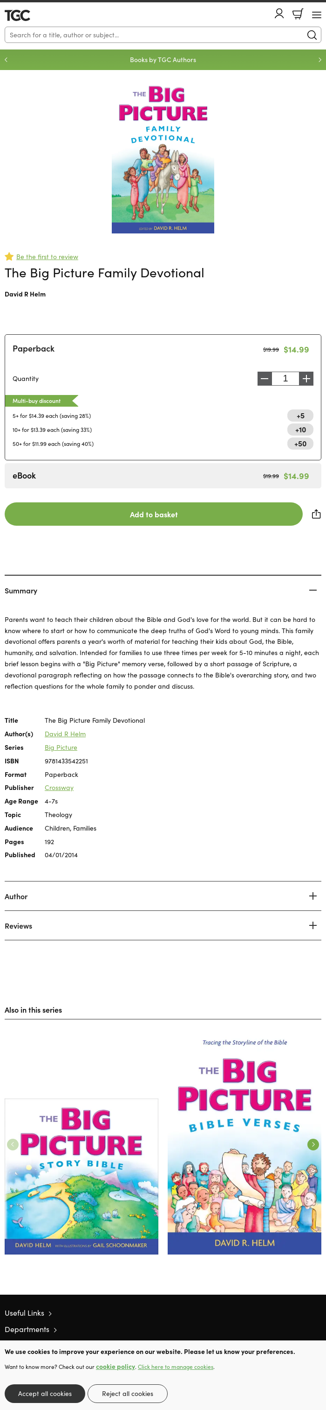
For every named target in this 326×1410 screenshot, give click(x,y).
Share (316, 514)
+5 (301, 415)
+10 (300, 429)
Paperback (33, 348)
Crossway (59, 787)
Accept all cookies (45, 1393)
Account (279, 13)
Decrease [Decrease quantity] (265, 379)
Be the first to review (47, 256)
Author (16, 896)
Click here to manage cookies (175, 1366)
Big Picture (61, 747)
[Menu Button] (316, 15)
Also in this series (33, 1009)
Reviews (18, 925)
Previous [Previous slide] (6, 59)
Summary (21, 590)
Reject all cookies (127, 1393)
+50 (300, 443)
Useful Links (24, 1313)
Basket (298, 14)
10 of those (31, 15)
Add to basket (154, 514)
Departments (27, 1329)
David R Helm (25, 293)
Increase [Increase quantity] (306, 379)
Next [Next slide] (320, 59)
